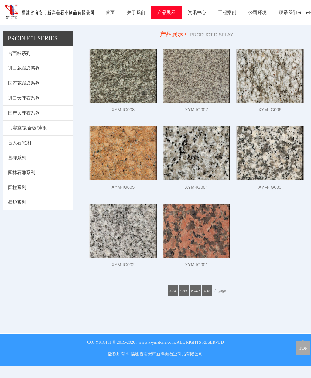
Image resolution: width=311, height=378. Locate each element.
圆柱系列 (17, 199)
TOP (303, 348)
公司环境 (257, 12)
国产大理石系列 (24, 125)
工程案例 (227, 12)
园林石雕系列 (21, 184)
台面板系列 (19, 65)
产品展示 (166, 12)
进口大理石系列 (24, 110)
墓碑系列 (17, 169)
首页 (110, 12)
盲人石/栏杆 (20, 155)
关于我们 (136, 12)
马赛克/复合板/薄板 (27, 140)
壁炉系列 (17, 214)
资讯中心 (197, 12)
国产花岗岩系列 (24, 95)
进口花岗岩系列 (24, 80)
